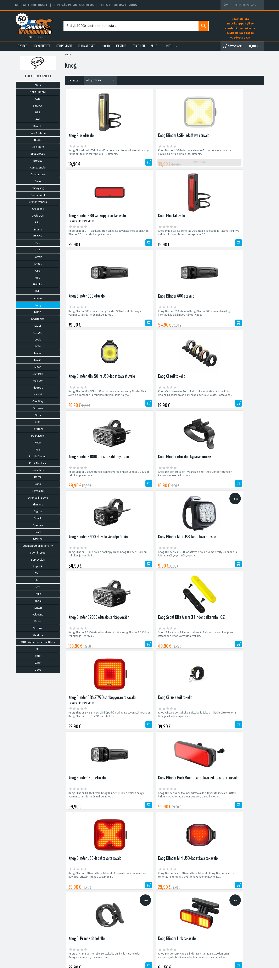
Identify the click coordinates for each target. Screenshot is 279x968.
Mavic (37, 360)
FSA (37, 250)
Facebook (171, 923)
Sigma (38, 511)
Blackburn (38, 147)
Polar (38, 442)
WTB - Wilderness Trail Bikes (38, 642)
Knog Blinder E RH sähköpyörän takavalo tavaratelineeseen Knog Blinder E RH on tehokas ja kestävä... (188, 156)
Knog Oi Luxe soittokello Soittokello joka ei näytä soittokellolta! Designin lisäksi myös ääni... (236, 406)
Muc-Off (38, 381)
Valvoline (37, 614)
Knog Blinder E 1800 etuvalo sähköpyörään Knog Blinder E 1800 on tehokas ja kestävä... (89, 320)
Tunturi (38, 607)
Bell (37, 119)
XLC (38, 649)
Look (38, 339)
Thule (37, 594)
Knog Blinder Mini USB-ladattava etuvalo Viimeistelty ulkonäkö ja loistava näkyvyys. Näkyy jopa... (237, 320)
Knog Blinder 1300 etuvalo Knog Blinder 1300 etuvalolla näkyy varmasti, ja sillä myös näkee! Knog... (88, 489)
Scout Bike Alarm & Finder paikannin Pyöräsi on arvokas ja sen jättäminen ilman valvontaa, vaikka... (137, 406)
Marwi (37, 353)
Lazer (37, 325)
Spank (38, 518)
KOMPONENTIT (64, 46)
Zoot (38, 669)
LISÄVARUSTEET (41, 46)
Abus (38, 85)
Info (169, 46)
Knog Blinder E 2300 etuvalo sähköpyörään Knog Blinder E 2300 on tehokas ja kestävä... (89, 404)
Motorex (38, 374)
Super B (38, 566)
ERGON (37, 236)
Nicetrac (38, 387)
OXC (37, 422)
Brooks (37, 160)
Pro (38, 449)
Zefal (38, 656)
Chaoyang (38, 188)
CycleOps (38, 215)
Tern (37, 587)
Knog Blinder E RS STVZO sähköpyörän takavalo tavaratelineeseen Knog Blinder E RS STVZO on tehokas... (188, 406)
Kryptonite (37, 319)
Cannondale (37, 174)
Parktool (38, 429)
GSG (37, 277)
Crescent (38, 209)
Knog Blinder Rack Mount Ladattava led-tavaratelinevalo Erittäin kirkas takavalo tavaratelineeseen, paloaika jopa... (139, 489)
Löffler (38, 346)
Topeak (37, 601)
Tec (38, 580)
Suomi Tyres (37, 552)
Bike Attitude (38, 133)
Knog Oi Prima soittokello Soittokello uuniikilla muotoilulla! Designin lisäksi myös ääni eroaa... (89, 570)
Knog (38, 305)
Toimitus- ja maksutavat (179, 928)
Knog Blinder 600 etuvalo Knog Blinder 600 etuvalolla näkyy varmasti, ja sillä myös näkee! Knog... (137, 239)
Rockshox (38, 470)
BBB (37, 112)
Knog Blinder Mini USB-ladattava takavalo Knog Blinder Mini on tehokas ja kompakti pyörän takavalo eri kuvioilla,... (237, 489)
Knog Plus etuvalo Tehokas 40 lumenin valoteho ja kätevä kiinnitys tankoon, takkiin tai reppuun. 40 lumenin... (86, 156)
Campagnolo (38, 167)
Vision (37, 621)
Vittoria (37, 628)
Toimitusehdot (174, 933)
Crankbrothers (38, 202)
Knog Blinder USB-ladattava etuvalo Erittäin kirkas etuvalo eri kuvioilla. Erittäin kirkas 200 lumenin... (138, 156)
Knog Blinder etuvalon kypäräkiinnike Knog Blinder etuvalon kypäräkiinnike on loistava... (135, 322)
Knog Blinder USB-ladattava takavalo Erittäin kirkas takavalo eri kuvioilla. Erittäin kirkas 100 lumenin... (187, 489)
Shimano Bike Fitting (177, 943)
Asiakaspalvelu (84, 938)
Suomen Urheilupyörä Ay (38, 546)
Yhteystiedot (83, 933)
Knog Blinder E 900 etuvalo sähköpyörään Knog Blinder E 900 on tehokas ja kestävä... (188, 320)
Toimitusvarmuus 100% (179, 938)
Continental (38, 195)
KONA (37, 312)
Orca (38, 415)
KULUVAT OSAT (86, 46)
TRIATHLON (139, 46)
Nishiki (38, 394)
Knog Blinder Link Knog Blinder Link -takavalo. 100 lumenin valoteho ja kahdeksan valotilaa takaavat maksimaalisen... (137, 572)
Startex (37, 539)
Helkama (38, 298)
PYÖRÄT (22, 46)
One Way (37, 401)
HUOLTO (105, 46)
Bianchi (37, 126)
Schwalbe (38, 491)
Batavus (38, 105)
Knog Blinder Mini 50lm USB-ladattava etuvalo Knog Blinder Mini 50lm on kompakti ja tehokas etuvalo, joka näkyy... (188, 239)
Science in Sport (38, 497)
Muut (154, 46)
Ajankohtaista (83, 943)
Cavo (38, 181)
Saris (38, 484)
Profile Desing (37, 456)
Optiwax (38, 408)
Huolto (79, 923)
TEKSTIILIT (121, 46)
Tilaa (227, 804)
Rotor (37, 477)
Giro (37, 271)
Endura (38, 229)
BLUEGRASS (37, 153)
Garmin (37, 257)
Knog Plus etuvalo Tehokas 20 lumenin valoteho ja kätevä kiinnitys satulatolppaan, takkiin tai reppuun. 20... (239, 156)
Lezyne (37, 332)
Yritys (78, 928)
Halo (37, 291)
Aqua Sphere (38, 92)
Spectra (38, 525)
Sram (38, 532)
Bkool (37, 140)
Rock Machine (37, 463)
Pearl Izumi (38, 435)
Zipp (38, 662)
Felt (37, 243)
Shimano (38, 504)
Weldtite (38, 635)
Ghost (37, 263)
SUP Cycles (38, 559)
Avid (37, 99)
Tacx (37, 573)
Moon (37, 367)
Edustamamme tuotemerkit (139, 832)
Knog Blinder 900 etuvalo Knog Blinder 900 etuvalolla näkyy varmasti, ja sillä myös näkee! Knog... (87, 239)
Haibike (37, 284)
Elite (37, 222)
